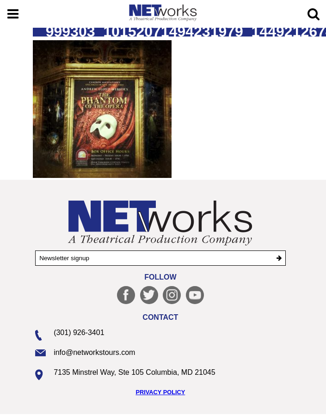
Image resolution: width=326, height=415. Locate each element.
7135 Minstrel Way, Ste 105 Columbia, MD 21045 (134, 372)
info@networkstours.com (94, 352)
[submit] (279, 258)
